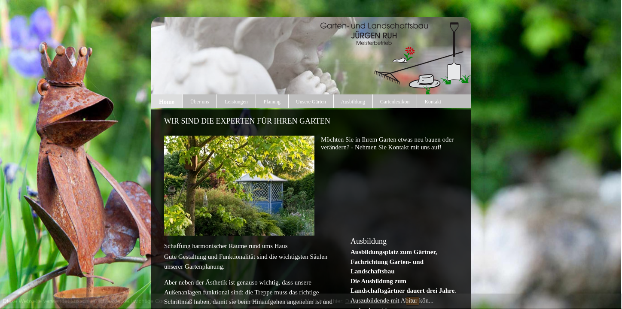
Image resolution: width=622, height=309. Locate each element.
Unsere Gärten (311, 102)
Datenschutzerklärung (372, 301)
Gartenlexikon (395, 102)
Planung (272, 102)
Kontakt (432, 102)
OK (413, 301)
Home (166, 102)
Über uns (199, 102)
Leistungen (236, 102)
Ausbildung (353, 102)
